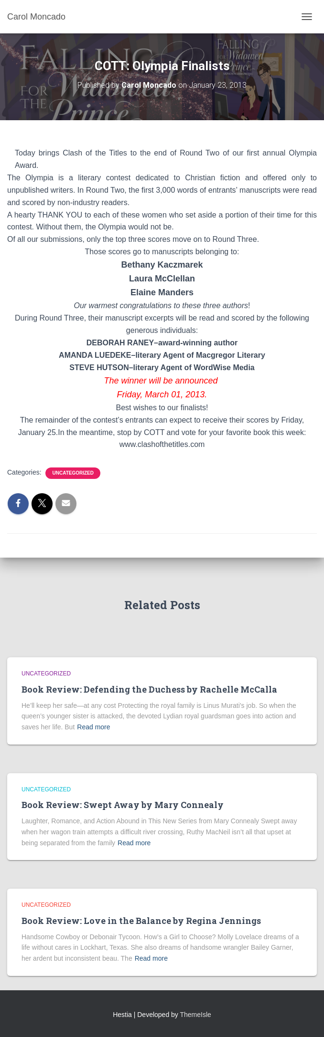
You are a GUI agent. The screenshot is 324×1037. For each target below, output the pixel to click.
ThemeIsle (195, 1014)
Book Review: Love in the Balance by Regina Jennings (141, 920)
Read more (93, 727)
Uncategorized (72, 473)
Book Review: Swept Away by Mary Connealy (123, 804)
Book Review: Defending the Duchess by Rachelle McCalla (149, 689)
